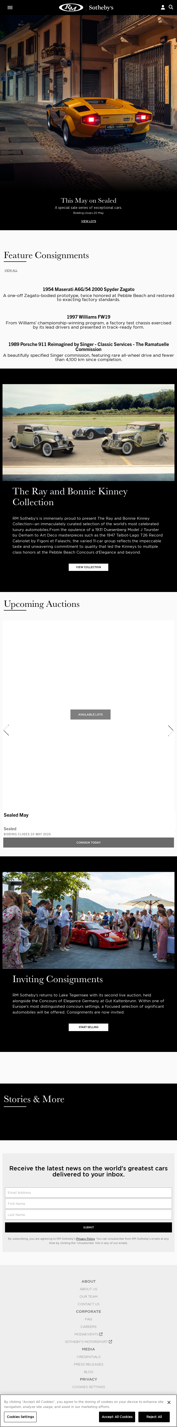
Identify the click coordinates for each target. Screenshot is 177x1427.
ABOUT (88, 1282)
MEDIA (88, 1350)
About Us (88, 1290)
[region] (88, 1410)
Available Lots (90, 715)
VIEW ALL (12, 270)
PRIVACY (88, 1380)
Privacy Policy (85, 1239)
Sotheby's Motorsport (88, 1342)
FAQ (88, 1320)
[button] (163, 7)
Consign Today (88, 843)
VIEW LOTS (89, 221)
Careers (88, 1327)
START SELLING (88, 1027)
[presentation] (5, 731)
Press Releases (88, 1365)
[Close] (168, 1402)
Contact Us (89, 1305)
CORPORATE (88, 1312)
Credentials (89, 1357)
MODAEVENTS (88, 1335)
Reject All (154, 1417)
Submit (88, 1228)
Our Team (88, 1297)
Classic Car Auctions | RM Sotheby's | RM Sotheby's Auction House (86, 7)
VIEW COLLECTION (88, 567)
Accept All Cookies (117, 1417)
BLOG (88, 1373)
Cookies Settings (88, 1388)
